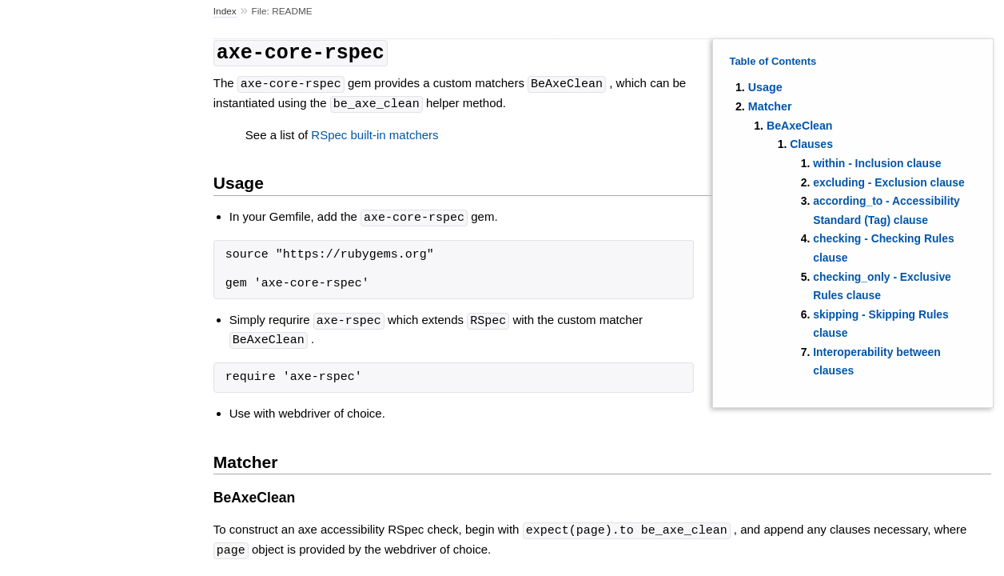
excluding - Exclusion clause (888, 182)
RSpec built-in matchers (374, 131)
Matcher (770, 106)
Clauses (811, 144)
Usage (765, 87)
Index (225, 11)
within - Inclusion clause (877, 163)
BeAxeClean (800, 125)
